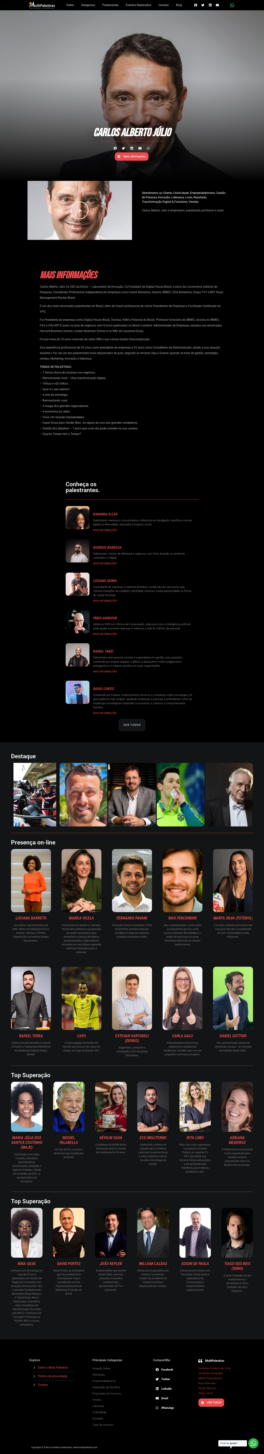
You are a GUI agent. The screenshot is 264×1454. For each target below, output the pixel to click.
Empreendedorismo (202, 193)
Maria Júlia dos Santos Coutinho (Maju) (26, 1142)
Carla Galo (182, 1036)
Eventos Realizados (138, 5)
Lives (188, 197)
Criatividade (181, 193)
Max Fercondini (182, 918)
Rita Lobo (195, 1137)
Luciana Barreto (31, 918)
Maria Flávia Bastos (210, 1378)
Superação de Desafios (106, 1387)
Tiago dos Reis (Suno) (237, 1266)
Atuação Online (101, 1368)
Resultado (199, 197)
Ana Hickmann (207, 1383)
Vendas (194, 201)
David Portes (68, 1263)
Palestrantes (110, 5)
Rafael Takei (103, 651)
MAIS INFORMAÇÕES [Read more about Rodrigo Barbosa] (105, 563)
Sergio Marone (207, 1388)
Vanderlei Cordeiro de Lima (214, 1368)
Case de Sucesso (102, 1424)
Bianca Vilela (81, 918)
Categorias (88, 5)
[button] (195, 5)
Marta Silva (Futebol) (233, 918)
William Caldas (153, 1263)
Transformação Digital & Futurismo (165, 201)
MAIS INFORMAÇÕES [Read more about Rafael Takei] (105, 671)
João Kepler (111, 1263)
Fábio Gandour (105, 618)
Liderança (177, 197)
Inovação (164, 197)
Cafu (81, 1036)
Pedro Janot (205, 1393)
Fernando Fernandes (210, 1373)
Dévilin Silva (111, 1137)
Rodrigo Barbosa (107, 547)
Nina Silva (27, 1263)
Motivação (98, 1374)
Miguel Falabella (69, 1140)
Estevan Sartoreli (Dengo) (132, 1038)
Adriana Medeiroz (237, 1140)
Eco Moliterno (153, 1137)
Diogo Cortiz (103, 689)
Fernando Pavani (132, 918)
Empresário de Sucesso (106, 1393)
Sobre (70, 5)
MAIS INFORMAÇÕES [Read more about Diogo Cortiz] (105, 713)
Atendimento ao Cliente (157, 193)
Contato (163, 5)
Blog (179, 5)
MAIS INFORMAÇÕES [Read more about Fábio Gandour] (105, 634)
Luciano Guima (105, 580)
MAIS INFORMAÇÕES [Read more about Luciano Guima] (105, 600)
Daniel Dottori (233, 1036)
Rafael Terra (31, 1036)
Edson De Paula (195, 1263)
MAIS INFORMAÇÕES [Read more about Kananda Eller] (105, 530)
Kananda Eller (105, 514)
